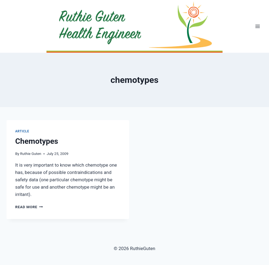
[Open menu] (257, 26)
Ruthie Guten (30, 153)
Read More (29, 207)
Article (22, 131)
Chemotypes (36, 141)
